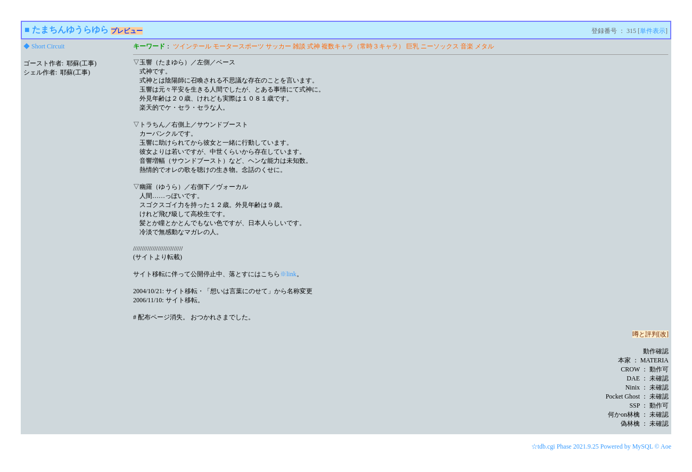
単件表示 (652, 31)
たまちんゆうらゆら (70, 29)
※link (288, 274)
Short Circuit (47, 46)
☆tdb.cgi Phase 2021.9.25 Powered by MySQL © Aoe (601, 446)
